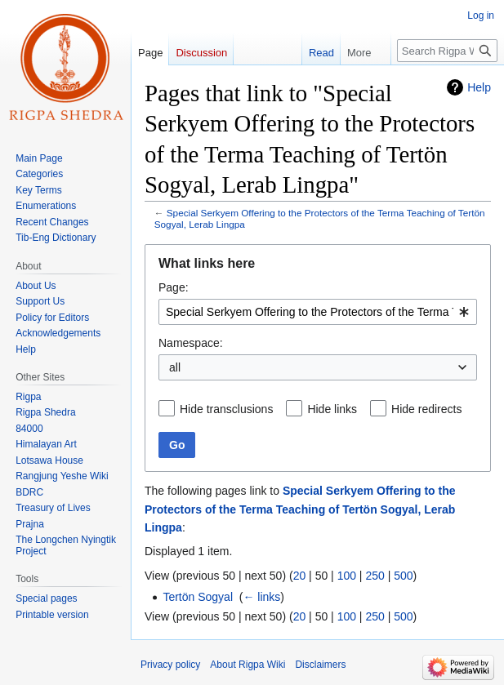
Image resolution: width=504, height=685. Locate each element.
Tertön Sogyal (198, 596)
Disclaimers (320, 664)
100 (346, 575)
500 (403, 575)
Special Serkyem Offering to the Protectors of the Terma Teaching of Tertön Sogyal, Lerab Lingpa (300, 509)
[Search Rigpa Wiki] (447, 50)
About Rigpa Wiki (247, 664)
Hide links (332, 409)
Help (479, 87)
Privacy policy (170, 664)
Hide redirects (426, 409)
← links (261, 596)
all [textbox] (175, 367)
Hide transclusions (226, 409)
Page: (173, 287)
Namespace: (190, 342)
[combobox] (317, 312)
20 (299, 575)
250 (374, 575)
